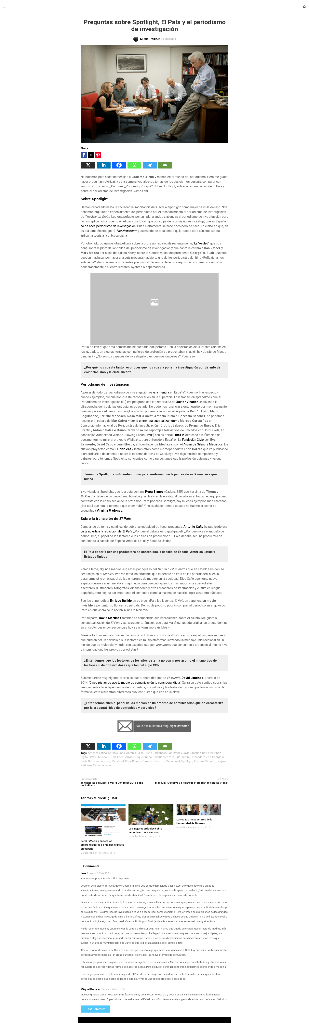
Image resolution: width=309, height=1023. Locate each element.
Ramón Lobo (150, 761)
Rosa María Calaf (169, 761)
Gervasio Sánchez (99, 761)
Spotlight (187, 761)
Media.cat (118, 761)
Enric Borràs (124, 757)
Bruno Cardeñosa (155, 753)
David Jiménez (192, 678)
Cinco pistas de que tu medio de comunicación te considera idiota (135, 682)
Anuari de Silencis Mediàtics (203, 444)
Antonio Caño (193, 527)
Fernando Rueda (201, 757)
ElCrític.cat (123, 449)
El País (112, 757)
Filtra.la (178, 435)
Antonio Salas (134, 753)
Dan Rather (174, 753)
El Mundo (101, 757)
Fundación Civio (193, 440)
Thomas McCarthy (205, 761)
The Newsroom (126, 231)
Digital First (87, 757)
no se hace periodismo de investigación (108, 226)
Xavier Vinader (187, 402)
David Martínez (110, 618)
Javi (83, 873)
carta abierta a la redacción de (106, 531)
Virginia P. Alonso (109, 510)
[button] (84, 155)
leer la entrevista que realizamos (152, 421)
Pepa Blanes (154, 491)
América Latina (97, 753)
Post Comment (95, 1009)
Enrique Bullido (121, 601)
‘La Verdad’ (201, 243)
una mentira (161, 392)
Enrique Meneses (163, 757)
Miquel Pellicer (89, 853)
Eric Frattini (182, 757)
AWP (149, 435)
